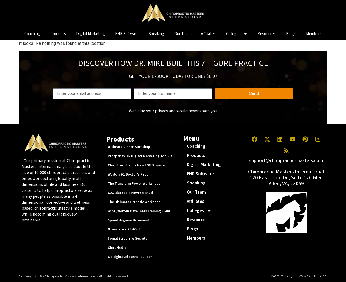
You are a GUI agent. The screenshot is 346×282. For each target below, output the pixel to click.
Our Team (182, 34)
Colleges (236, 34)
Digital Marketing (90, 34)
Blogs (291, 34)
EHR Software (126, 34)
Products (58, 34)
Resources (267, 34)
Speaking (156, 34)
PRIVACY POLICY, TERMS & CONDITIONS (296, 276)
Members (314, 34)
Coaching (32, 34)
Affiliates (208, 34)
